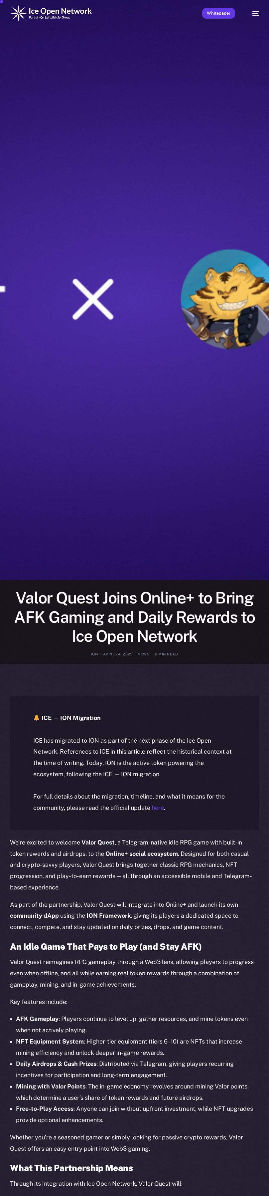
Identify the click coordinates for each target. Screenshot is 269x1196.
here (158, 807)
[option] (3, 1182)
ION (94, 654)
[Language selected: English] (128, 1186)
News (144, 654)
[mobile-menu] (252, 13)
